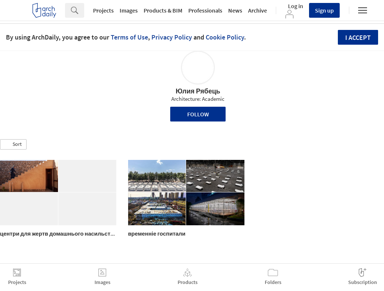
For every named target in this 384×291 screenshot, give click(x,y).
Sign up (324, 10)
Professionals (205, 10)
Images (129, 10)
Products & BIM (163, 10)
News (235, 10)
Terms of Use (129, 37)
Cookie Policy (225, 37)
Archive (257, 10)
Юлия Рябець (198, 91)
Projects (103, 10)
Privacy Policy (171, 37)
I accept (358, 37)
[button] (13, 144)
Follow (198, 114)
